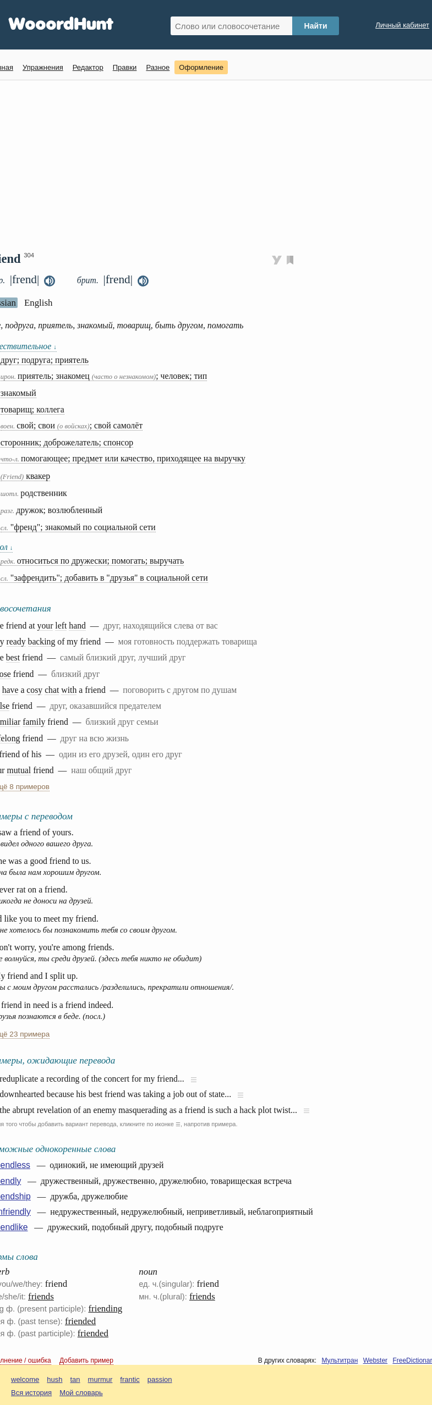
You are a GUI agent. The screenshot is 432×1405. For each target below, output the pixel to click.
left (61, 625)
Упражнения (43, 67)
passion (159, 1379)
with (68, 690)
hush (54, 1379)
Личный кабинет (402, 25)
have (10, 690)
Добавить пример (86, 1360)
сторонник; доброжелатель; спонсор (67, 442)
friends (41, 1296)
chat (52, 690)
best (13, 657)
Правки (125, 67)
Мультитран (339, 1360)
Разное (157, 67)
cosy (34, 690)
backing (42, 641)
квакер (26, 476)
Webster (375, 1360)
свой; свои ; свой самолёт (72, 425)
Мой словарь (81, 1393)
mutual (19, 770)
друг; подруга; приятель (45, 360)
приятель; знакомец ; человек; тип (104, 376)
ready (16, 641)
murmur (100, 1379)
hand (77, 625)
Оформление (201, 67)
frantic (129, 1379)
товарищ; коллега (32, 409)
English (38, 302)
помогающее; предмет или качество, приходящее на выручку (123, 458)
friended (80, 1321)
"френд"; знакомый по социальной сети (78, 527)
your (45, 625)
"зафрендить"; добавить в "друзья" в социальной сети (104, 577)
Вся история (31, 1393)
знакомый (18, 393)
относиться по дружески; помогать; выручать (92, 560)
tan (75, 1379)
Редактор (88, 67)
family (34, 721)
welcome (25, 1379)
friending (105, 1308)
